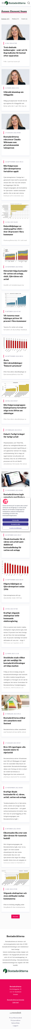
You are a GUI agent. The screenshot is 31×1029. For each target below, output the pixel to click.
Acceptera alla (15, 524)
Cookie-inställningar (15, 528)
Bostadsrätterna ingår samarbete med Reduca (14, 495)
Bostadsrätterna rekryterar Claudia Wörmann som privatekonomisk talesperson (12, 142)
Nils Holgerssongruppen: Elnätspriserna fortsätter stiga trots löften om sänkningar (15, 409)
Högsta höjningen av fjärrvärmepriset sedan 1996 (14, 586)
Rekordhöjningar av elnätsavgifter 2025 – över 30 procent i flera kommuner (14, 230)
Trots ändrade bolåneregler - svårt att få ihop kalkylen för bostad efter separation (15, 51)
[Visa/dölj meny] (3, 3)
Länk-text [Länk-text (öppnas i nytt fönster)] (15, 1002)
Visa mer (15, 916)
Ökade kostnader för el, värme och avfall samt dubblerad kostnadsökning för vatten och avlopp (14, 544)
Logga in (15, 1026)
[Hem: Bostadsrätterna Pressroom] (15, 3)
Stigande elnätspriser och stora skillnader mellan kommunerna (15, 896)
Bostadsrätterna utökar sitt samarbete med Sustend (14, 721)
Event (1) (24, 19)
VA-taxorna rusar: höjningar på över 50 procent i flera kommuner (15, 318)
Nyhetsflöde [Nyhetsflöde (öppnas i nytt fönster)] (15, 1023)
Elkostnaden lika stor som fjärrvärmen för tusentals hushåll (15, 835)
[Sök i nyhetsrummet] (28, 3)
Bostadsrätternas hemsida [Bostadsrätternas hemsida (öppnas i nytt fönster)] (15, 1000)
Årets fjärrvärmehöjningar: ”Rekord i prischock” (13, 363)
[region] (15, 514)
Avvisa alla (15, 520)
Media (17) (15, 19)
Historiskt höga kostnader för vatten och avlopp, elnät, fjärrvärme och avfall (15, 275)
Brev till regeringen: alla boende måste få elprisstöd (14, 750)
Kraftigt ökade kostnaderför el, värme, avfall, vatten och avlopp (15, 794)
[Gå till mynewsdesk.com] (15, 1013)
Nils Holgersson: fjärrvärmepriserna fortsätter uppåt (12, 169)
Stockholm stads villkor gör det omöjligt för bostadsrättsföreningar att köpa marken (14, 661)
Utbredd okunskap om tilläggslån (13, 93)
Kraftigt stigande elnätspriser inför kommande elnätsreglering (12, 617)
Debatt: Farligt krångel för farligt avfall (14, 435)
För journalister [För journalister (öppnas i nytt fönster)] (16, 1020)
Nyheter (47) (5, 19)
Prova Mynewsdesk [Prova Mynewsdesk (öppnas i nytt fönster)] (15, 1018)
